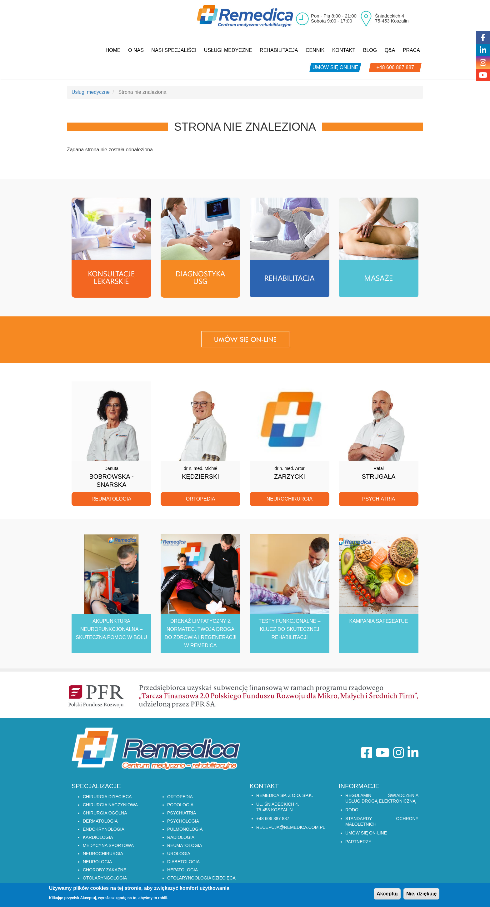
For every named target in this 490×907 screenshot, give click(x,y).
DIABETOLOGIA (183, 861)
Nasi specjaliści (173, 50)
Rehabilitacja (279, 50)
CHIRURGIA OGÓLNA (105, 812)
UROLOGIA (178, 853)
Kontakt (343, 50)
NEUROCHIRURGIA (103, 853)
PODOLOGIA (180, 804)
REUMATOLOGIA (184, 845)
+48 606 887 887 (395, 67)
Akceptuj (387, 896)
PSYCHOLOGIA (183, 821)
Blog (370, 50)
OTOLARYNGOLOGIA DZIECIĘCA (201, 877)
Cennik (315, 50)
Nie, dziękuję (421, 896)
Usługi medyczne (228, 50)
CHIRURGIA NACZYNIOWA (110, 804)
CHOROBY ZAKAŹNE (104, 869)
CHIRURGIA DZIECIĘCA (107, 796)
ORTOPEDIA (180, 796)
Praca (411, 50)
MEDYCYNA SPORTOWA (108, 845)
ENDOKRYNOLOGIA (103, 829)
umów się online (335, 67)
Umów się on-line (366, 832)
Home (113, 50)
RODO (351, 809)
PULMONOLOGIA (185, 829)
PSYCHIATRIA (181, 812)
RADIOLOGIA (180, 837)
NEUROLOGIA (97, 861)
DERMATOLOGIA (100, 821)
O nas (136, 50)
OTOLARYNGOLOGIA (105, 877)
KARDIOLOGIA (98, 837)
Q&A (390, 50)
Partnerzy (358, 841)
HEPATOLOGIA (182, 869)
